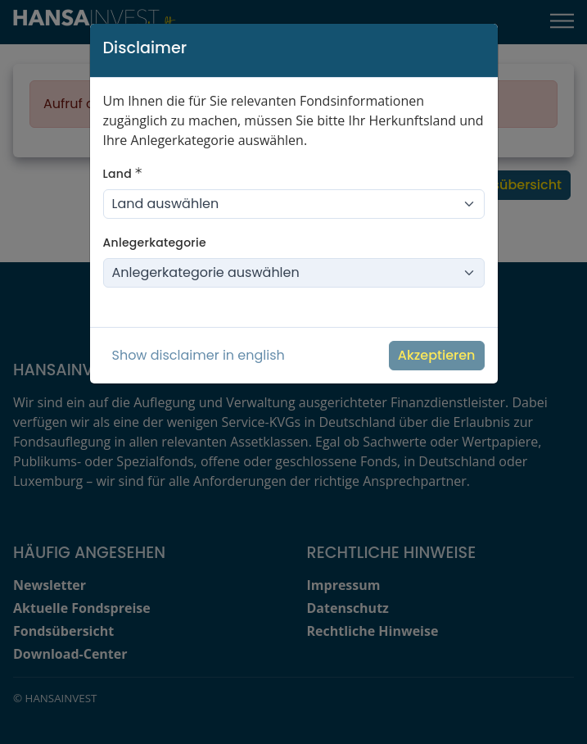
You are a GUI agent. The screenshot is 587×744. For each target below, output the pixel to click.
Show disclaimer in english (198, 355)
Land (122, 174)
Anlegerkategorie (154, 242)
